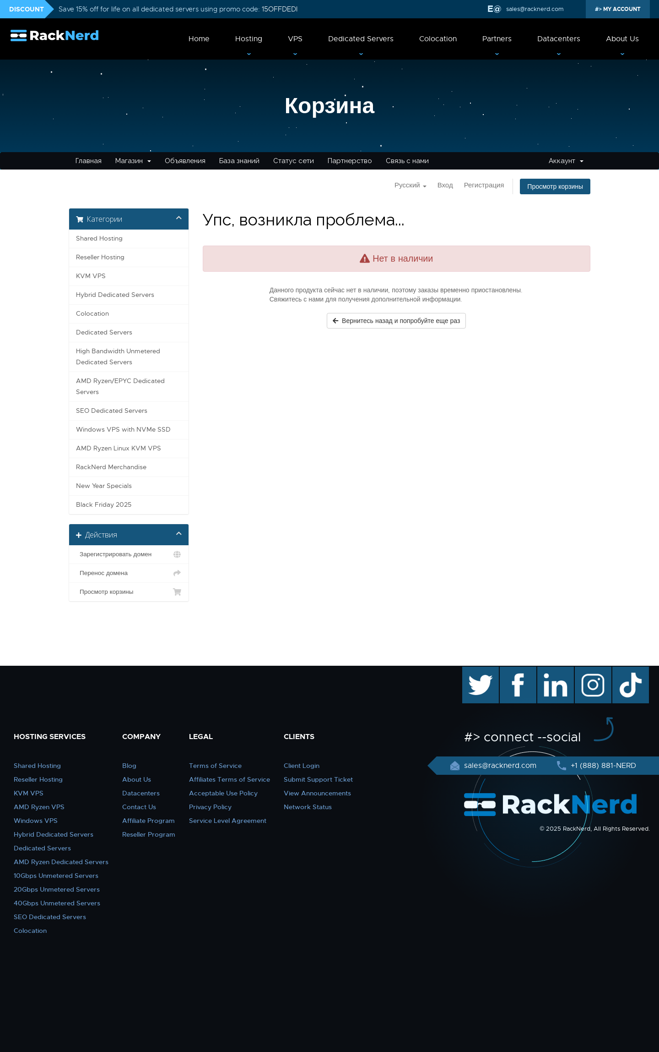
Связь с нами (407, 161)
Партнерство (350, 161)
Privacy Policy (210, 807)
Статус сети (293, 161)
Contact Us (139, 807)
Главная (89, 161)
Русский (410, 185)
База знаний (239, 161)
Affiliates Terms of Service (229, 779)
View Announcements (317, 793)
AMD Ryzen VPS (39, 807)
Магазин (133, 161)
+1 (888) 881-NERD (602, 765)
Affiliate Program (148, 820)
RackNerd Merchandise (111, 467)
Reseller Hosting (100, 257)
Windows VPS (36, 820)
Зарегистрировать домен (129, 554)
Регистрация (484, 185)
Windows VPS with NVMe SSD (123, 429)
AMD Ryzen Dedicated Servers (61, 862)
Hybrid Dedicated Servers (115, 295)
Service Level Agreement (227, 820)
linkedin (550, 671)
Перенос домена (129, 573)
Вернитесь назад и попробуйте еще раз (396, 321)
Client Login (301, 766)
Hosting (248, 39)
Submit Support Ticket (318, 779)
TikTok (624, 671)
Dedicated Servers (361, 39)
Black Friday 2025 (103, 505)
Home (199, 39)
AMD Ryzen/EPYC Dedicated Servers (120, 386)
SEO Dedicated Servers (111, 411)
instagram (592, 671)
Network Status (308, 807)
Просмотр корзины (555, 186)
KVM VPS (91, 276)
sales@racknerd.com (535, 9)
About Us (622, 39)
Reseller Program (148, 834)
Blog (129, 766)
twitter (474, 671)
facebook (516, 671)
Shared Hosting (99, 238)
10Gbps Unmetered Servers (56, 875)
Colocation (438, 39)
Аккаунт (566, 161)
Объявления (185, 161)
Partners (497, 39)
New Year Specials (104, 486)
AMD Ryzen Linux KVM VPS (118, 448)
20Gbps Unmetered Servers (57, 889)
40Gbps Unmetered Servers (57, 903)
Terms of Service (215, 766)
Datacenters (558, 39)
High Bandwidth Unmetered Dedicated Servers (118, 356)
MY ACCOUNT (621, 9)
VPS (295, 39)
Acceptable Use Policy (223, 793)
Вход (445, 185)
